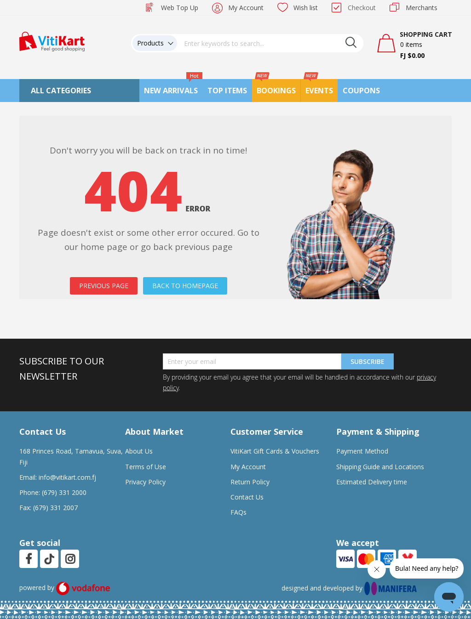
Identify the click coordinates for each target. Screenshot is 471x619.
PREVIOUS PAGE (103, 285)
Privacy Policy (145, 481)
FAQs (238, 512)
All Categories (61, 90)
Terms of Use (145, 466)
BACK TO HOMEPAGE (185, 285)
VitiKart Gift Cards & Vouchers (274, 451)
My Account (246, 7)
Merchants (421, 7)
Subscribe (367, 361)
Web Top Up (179, 7)
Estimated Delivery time (371, 481)
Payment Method (362, 451)
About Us (139, 451)
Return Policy (250, 481)
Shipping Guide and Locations (380, 466)
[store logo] (52, 40)
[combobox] (270, 43)
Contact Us (247, 497)
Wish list (305, 7)
